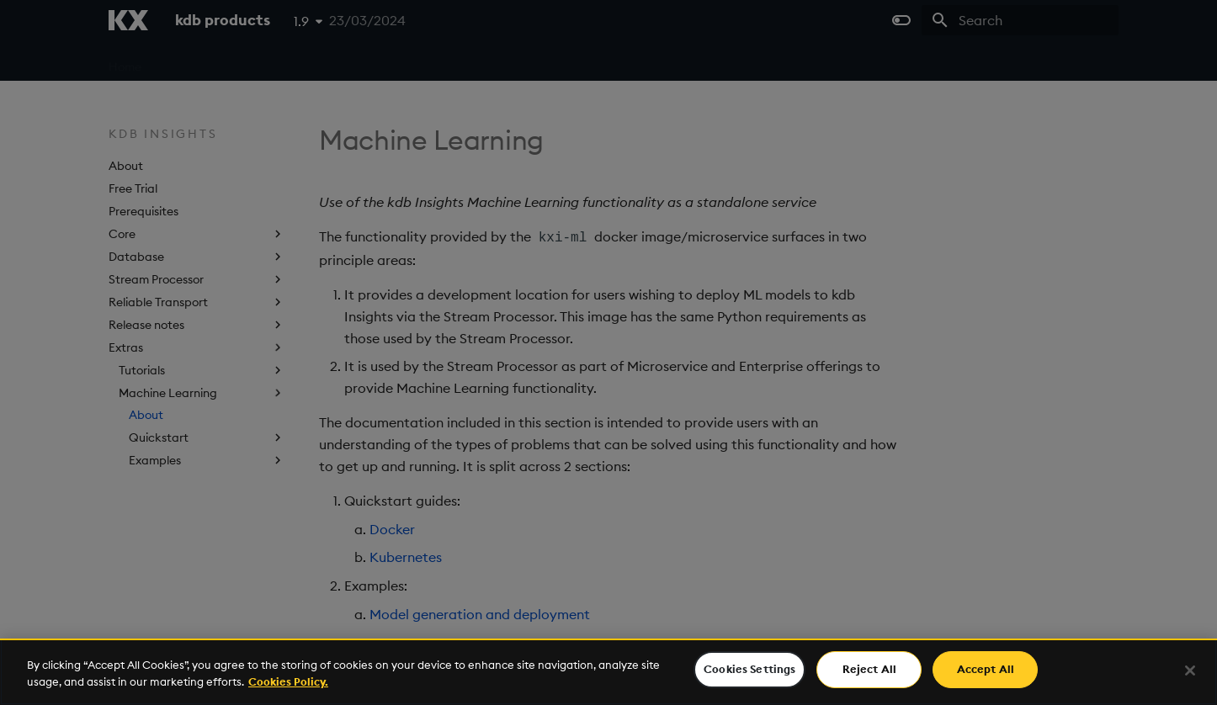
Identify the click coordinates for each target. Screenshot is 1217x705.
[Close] (1190, 670)
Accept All (985, 669)
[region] (608, 672)
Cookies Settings (749, 669)
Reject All (869, 669)
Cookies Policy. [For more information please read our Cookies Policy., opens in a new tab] (288, 681)
